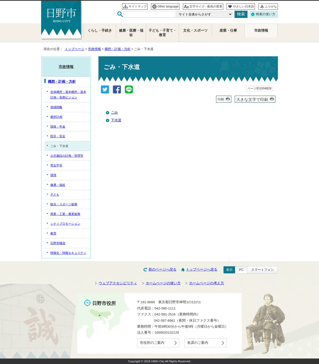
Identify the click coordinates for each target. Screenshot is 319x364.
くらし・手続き (99, 30)
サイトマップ (138, 6)
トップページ (74, 49)
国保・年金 (57, 126)
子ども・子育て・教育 (162, 33)
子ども (54, 194)
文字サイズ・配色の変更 (205, 6)
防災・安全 (57, 136)
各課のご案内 (197, 343)
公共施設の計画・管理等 (66, 155)
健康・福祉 (57, 185)
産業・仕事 (228, 30)
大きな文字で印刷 (252, 99)
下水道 (116, 120)
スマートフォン (262, 270)
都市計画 (56, 117)
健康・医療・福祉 (131, 33)
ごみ (114, 112)
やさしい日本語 (243, 6)
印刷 (221, 99)
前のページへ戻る (162, 269)
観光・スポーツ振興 (63, 204)
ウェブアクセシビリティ (118, 283)
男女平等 (56, 165)
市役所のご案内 (152, 343)
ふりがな (271, 6)
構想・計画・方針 (118, 49)
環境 (53, 175)
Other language (168, 6)
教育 (53, 233)
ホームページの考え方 (206, 283)
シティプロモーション (65, 223)
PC (241, 270)
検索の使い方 (265, 14)
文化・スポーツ (195, 30)
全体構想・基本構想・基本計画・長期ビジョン (68, 94)
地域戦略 (56, 107)
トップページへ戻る (201, 269)
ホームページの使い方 (163, 283)
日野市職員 (57, 243)
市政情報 (94, 49)
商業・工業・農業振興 (65, 214)
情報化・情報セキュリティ (68, 253)
